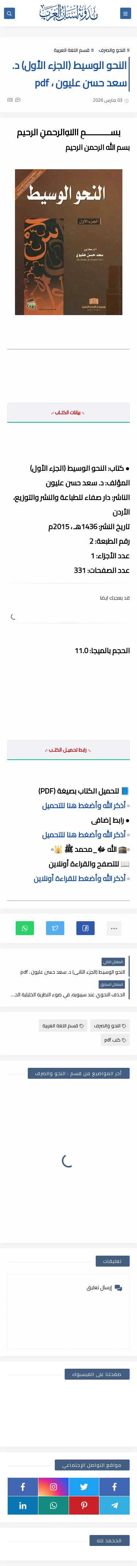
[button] (85, 928)
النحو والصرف (112, 50)
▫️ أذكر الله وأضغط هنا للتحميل (86, 805)
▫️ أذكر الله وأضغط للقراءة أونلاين (82, 878)
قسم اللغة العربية (72, 50)
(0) (13, 99)
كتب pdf (115, 1039)
